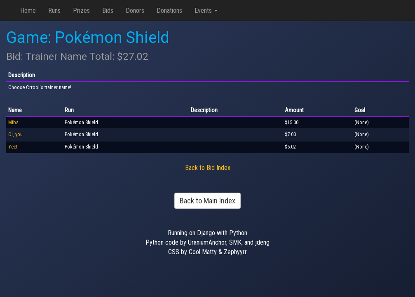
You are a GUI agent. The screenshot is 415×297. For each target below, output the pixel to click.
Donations (169, 10)
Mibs (13, 122)
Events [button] (206, 10)
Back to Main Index (207, 200)
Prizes (81, 10)
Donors (135, 10)
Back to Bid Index (207, 168)
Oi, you (15, 134)
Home (28, 10)
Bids (107, 10)
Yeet (12, 147)
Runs (54, 10)
